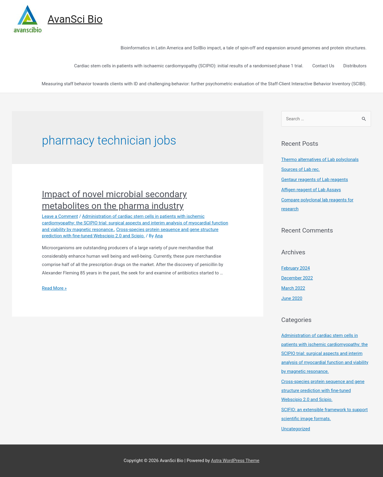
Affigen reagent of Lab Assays (311, 189)
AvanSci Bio (75, 19)
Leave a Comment (60, 216)
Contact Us (323, 66)
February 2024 (295, 268)
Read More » (54, 288)
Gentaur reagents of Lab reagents (314, 179)
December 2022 (297, 278)
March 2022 (293, 288)
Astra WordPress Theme (235, 460)
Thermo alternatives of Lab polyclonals (319, 159)
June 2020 (291, 298)
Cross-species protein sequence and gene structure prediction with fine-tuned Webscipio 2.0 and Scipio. (322, 390)
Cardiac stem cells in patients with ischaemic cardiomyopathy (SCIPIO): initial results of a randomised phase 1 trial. (188, 66)
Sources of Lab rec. (300, 169)
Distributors (355, 66)
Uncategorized (295, 429)
